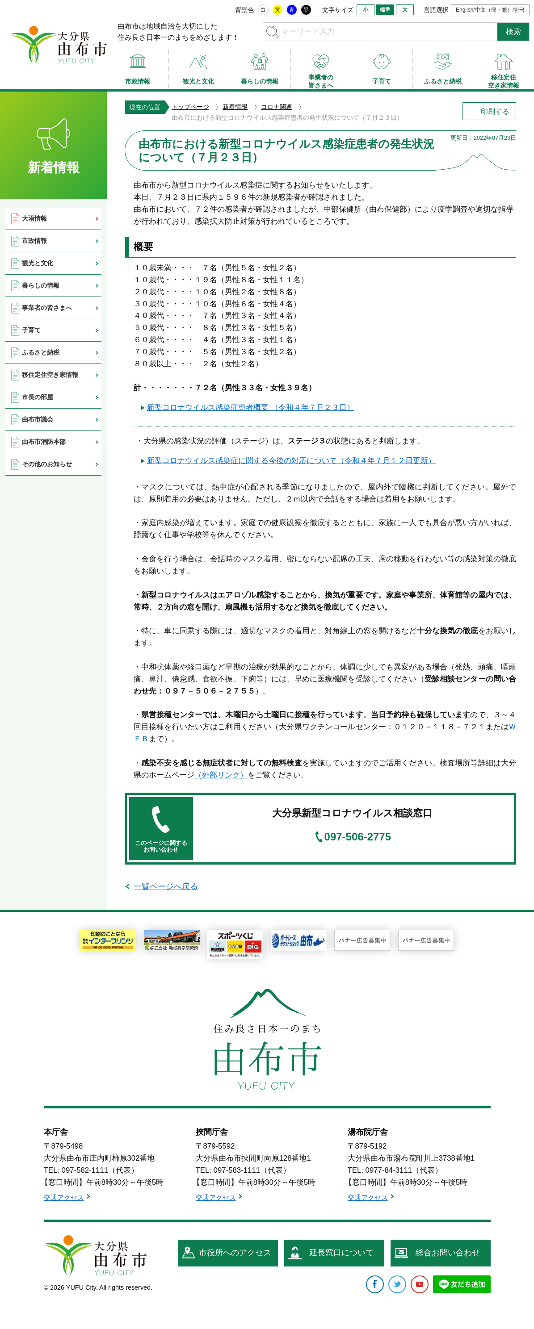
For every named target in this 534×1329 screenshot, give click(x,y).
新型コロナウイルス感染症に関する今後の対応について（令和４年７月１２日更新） (291, 460)
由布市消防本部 (44, 441)
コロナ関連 (276, 106)
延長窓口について (341, 1252)
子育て (31, 330)
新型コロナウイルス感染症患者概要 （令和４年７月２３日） (250, 407)
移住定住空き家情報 (50, 374)
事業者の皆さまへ (47, 307)
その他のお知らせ (47, 464)
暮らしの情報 (40, 285)
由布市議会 (37, 419)
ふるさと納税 (40, 352)
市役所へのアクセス (235, 1252)
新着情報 (235, 106)
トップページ (190, 106)
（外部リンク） (221, 775)
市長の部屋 (37, 397)
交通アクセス (64, 1197)
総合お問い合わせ (448, 1252)
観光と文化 (37, 263)
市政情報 (34, 240)
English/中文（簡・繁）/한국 (490, 10)
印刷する (495, 111)
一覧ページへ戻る (166, 886)
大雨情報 (34, 218)
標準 (385, 10)
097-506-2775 (357, 837)
